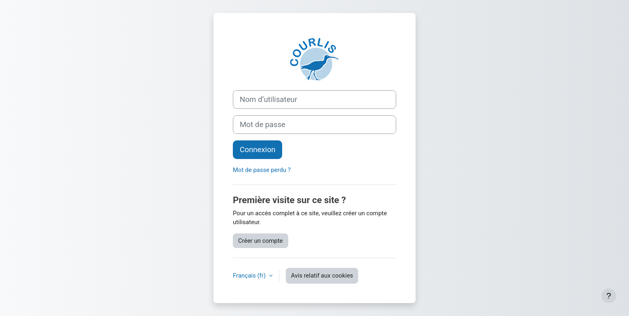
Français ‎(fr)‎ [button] (250, 275)
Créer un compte (260, 240)
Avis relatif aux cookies (322, 275)
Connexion (257, 149)
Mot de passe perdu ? (262, 170)
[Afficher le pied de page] (609, 295)
